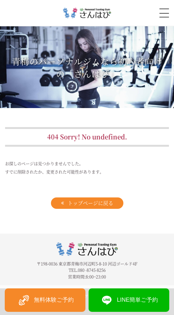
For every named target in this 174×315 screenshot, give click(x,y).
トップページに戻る (90, 203)
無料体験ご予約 (45, 300)
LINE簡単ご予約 (129, 300)
